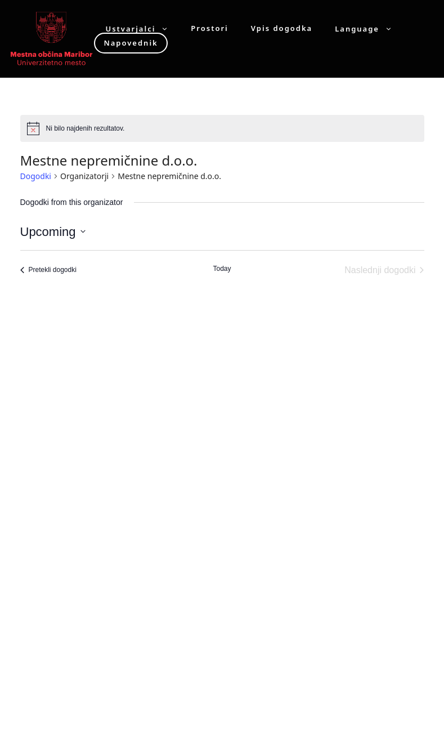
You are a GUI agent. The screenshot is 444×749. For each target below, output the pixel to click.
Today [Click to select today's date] (222, 269)
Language (369, 28)
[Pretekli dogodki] (48, 270)
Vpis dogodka (281, 28)
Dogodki (35, 176)
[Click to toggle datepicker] (53, 231)
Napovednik (131, 43)
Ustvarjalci (142, 28)
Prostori (209, 28)
